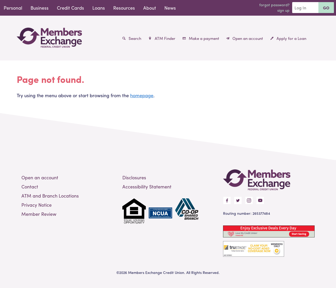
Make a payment (201, 38)
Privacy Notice (36, 204)
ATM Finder (161, 38)
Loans (98, 7)
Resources (124, 7)
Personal (13, 7)
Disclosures (134, 177)
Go (326, 8)
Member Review (38, 214)
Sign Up (283, 10)
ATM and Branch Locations (50, 195)
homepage (141, 95)
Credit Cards (70, 7)
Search (131, 38)
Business (40, 7)
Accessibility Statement (146, 186)
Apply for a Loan (288, 38)
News (170, 7)
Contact (29, 186)
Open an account (244, 38)
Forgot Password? (274, 4)
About (149, 7)
